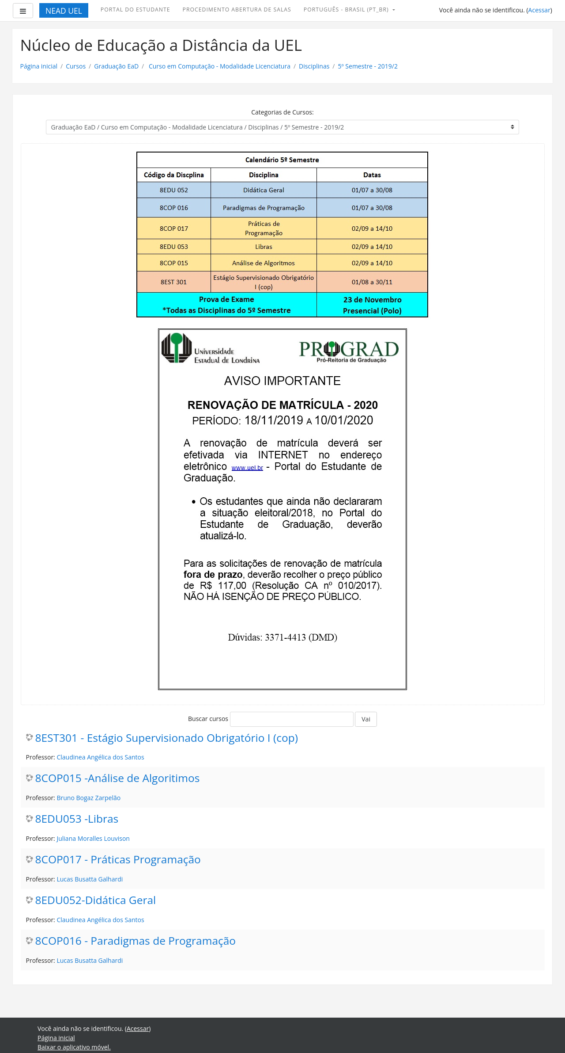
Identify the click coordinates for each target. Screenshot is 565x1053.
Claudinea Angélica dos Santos (100, 757)
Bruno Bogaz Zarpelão (88, 798)
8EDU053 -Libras (77, 819)
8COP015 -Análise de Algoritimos (117, 778)
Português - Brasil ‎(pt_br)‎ (347, 9)
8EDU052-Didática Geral (95, 900)
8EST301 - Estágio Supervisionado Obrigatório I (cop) (166, 738)
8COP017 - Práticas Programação (118, 860)
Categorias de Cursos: (282, 112)
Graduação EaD (116, 66)
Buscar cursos (208, 718)
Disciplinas (314, 66)
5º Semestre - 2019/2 (368, 66)
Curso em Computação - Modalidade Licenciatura (218, 66)
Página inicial (39, 66)
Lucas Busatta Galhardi (89, 879)
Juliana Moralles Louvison (92, 838)
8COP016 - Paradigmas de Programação (135, 941)
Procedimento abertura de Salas (237, 9)
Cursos (76, 66)
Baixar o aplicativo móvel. (74, 1047)
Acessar (539, 10)
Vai (366, 719)
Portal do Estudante (135, 9)
